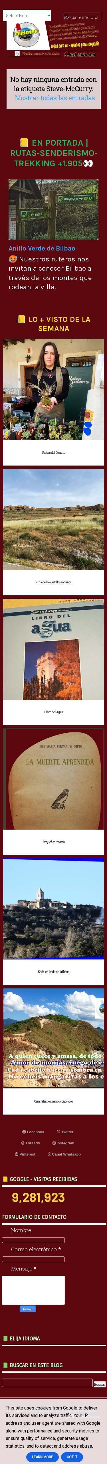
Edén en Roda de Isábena (53, 972)
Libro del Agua (53, 712)
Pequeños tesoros (53, 842)
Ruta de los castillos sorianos (53, 582)
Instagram (63, 1143)
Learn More (42, 1457)
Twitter (65, 1132)
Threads (30, 1143)
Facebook (33, 1132)
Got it (72, 1457)
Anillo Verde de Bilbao (42, 248)
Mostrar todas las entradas (55, 97)
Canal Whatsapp (64, 1154)
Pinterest (25, 1154)
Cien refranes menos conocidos (53, 1101)
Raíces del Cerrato (53, 453)
